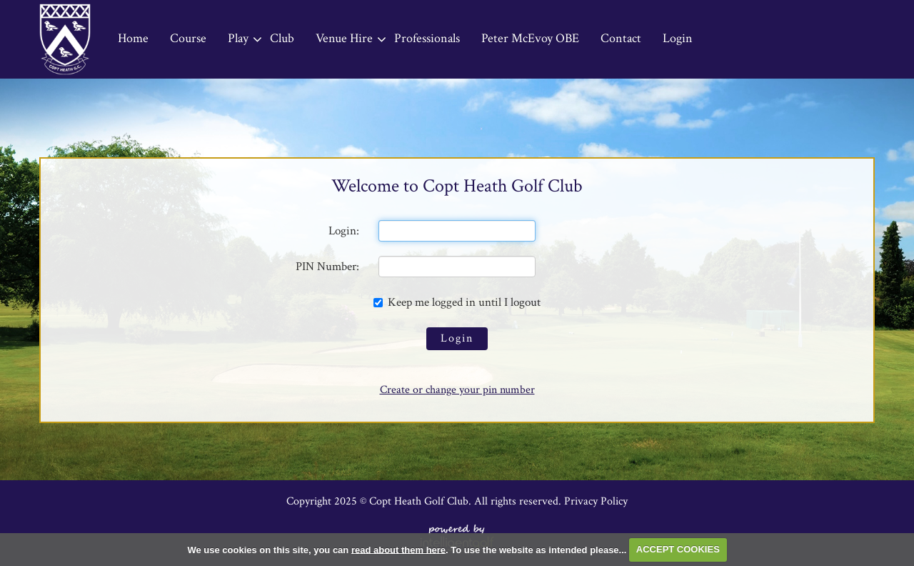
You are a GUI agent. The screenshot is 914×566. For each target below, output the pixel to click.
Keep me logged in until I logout (457, 301)
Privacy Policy (596, 501)
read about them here (398, 549)
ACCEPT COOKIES (678, 549)
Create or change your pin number (457, 389)
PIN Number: (327, 266)
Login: (343, 230)
